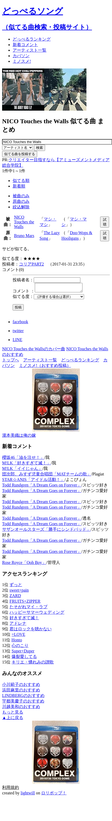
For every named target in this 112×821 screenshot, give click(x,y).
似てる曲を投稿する (19, 154)
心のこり (20, 647)
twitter (18, 332)
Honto (16, 641)
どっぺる (32, 39)
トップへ (10, 361)
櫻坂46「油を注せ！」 (23, 459)
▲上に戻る (12, 719)
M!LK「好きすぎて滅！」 (26, 464)
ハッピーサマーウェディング (36, 614)
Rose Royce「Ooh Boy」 (24, 564)
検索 (39, 148)
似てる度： (23, 298)
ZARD (15, 597)
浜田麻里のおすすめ (21, 691)
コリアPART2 (31, 264)
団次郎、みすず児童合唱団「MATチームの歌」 (46, 475)
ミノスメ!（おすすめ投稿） (45, 367)
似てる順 (21, 180)
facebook (20, 323)
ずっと (15, 586)
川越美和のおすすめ (21, 708)
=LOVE (18, 636)
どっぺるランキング (80, 361)
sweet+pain (19, 591)
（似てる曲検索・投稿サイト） (47, 27)
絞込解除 (21, 207)
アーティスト (29, 50)
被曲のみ (21, 196)
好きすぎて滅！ (24, 619)
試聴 (104, 222)
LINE (17, 341)
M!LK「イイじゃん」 (22, 470)
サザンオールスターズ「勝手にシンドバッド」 (46, 531)
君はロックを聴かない (30, 630)
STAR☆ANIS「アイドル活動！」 (33, 481)
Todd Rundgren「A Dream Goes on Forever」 (41, 486)
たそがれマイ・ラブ (28, 608)
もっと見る (12, 713)
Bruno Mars (24, 235)
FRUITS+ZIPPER (25, 603)
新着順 (19, 186)
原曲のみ (21, 201)
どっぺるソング (32, 11)
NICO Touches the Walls (24, 222)
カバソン (21, 55)
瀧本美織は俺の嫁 (19, 437)
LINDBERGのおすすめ (23, 697)
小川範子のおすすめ (21, 686)
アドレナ (17, 625)
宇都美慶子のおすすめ (23, 702)
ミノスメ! (22, 61)
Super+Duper (23, 652)
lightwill (28, 794)
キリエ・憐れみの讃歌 (33, 663)
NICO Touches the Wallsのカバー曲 (33, 350)
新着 (25, 44)
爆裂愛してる (24, 658)
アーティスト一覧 (40, 361)
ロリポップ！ (53, 794)
